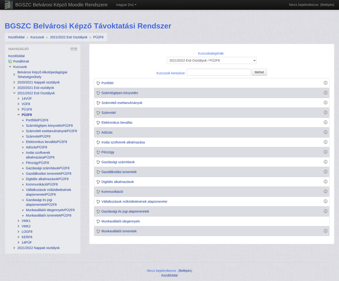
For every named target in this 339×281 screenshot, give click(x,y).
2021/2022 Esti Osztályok (36, 93)
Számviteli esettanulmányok (121, 103)
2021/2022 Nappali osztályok (38, 248)
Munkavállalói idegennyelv (120, 221)
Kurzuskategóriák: (211, 53)
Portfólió (107, 83)
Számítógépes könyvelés (119, 93)
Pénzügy (107, 152)
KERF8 (27, 237)
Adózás (107, 132)
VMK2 (26, 226)
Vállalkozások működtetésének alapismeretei (134, 201)
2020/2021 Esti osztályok (35, 88)
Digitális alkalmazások (117, 182)
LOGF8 (27, 232)
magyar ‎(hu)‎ (126, 5)
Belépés (327, 5)
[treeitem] (42, 56)
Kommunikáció (112, 192)
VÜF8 (26, 104)
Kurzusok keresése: (171, 73)
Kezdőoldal (16, 56)
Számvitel (108, 113)
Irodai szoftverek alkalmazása (123, 142)
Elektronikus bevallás (117, 122)
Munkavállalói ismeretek (119, 231)
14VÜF (27, 98)
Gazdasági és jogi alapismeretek (125, 211)
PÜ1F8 (27, 109)
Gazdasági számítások (118, 162)
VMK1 (26, 221)
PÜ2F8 (27, 115)
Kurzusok (20, 67)
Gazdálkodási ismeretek (119, 172)
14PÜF (27, 242)
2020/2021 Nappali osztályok (38, 82)
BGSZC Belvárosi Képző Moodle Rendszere (61, 4)
